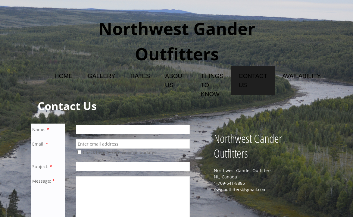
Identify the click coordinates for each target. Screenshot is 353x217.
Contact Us (253, 80)
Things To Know (212, 85)
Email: (40, 144)
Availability (301, 76)
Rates (140, 76)
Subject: (42, 166)
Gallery (101, 76)
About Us (175, 80)
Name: (40, 129)
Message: (43, 181)
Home (64, 76)
